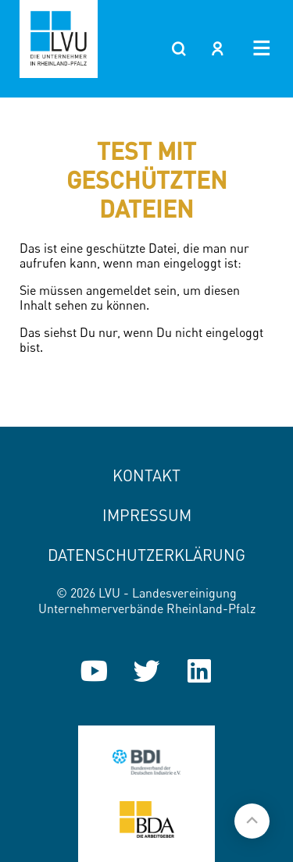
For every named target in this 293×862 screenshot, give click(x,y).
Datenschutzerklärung (146, 555)
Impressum (146, 515)
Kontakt (146, 475)
